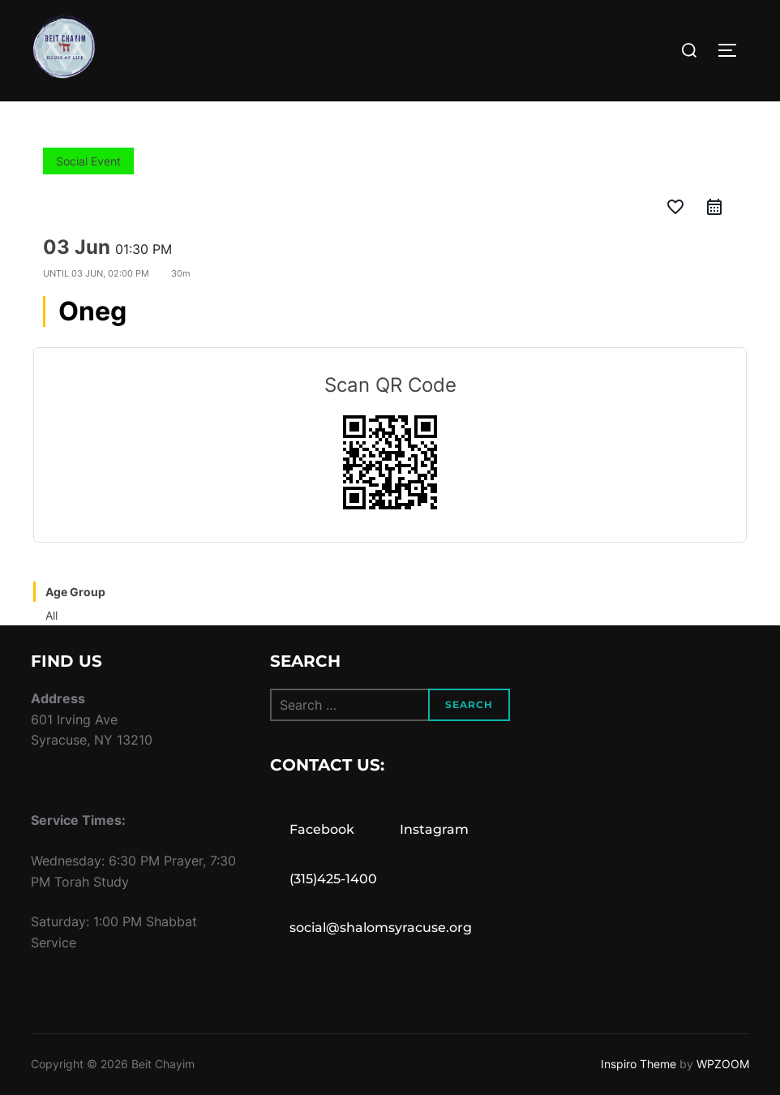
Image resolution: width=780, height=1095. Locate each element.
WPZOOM (722, 1064)
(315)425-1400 (333, 879)
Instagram (434, 829)
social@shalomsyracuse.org (380, 927)
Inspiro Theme (638, 1064)
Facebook (321, 829)
